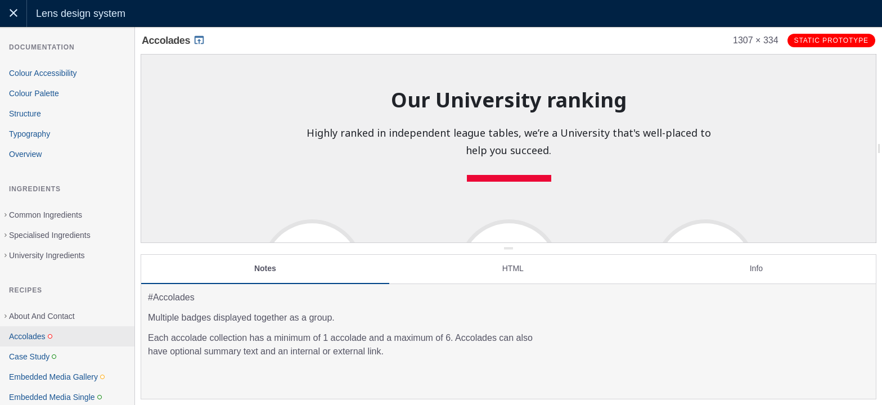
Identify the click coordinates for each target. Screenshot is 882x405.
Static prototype (831, 40)
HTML (513, 262)
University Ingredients (47, 255)
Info (756, 262)
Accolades (173, 40)
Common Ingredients (45, 214)
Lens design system (80, 13)
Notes (265, 262)
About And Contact (42, 316)
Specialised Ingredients (50, 235)
